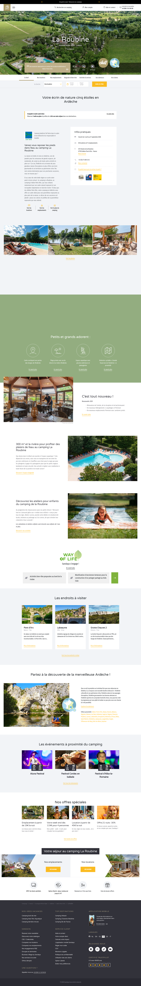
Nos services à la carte (29, 958)
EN (96, 936)
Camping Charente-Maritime (64, 919)
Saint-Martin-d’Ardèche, (88, 719)
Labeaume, (98, 719)
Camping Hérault (60, 916)
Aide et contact (60, 933)
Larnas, (88, 717)
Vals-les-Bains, (97, 721)
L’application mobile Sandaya (64, 942)
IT (110, 936)
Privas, (113, 717)
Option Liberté (60, 961)
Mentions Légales (61, 951)
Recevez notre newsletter (30, 933)
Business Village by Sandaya (31, 954)
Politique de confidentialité (64, 954)
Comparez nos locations (30, 942)
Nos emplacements (55, 78)
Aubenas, (99, 714)
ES (100, 936)
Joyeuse (104, 721)
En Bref (26, 78)
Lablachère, (94, 717)
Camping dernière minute (30, 922)
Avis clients (114, 78)
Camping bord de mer (29, 916)
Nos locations (41, 78)
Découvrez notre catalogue (31, 936)
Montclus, (108, 717)
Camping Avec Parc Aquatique (32, 919)
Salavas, (88, 714)
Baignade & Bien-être (70, 78)
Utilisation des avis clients (63, 958)
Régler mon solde (61, 945)
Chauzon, (115, 714)
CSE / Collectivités (28, 939)
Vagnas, (110, 714)
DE (107, 936)
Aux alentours (100, 78)
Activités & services (85, 78)
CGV (56, 948)
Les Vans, (93, 714)
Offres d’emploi (27, 961)
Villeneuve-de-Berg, (87, 721)
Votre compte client (61, 936)
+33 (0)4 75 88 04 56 (83, 160)
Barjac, (105, 712)
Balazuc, (114, 712)
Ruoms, (109, 712)
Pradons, (83, 717)
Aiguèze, (83, 714)
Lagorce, (104, 714)
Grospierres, (101, 717)
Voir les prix (99, 84)
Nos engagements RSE (29, 948)
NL (92, 936)
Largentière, (105, 719)
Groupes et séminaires (29, 951)
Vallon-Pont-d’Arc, (97, 712)
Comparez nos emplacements (31, 945)
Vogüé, (111, 719)
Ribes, (117, 717)
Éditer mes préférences (62, 964)
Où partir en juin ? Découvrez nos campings (70, 2)
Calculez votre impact (62, 939)
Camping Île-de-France (62, 922)
